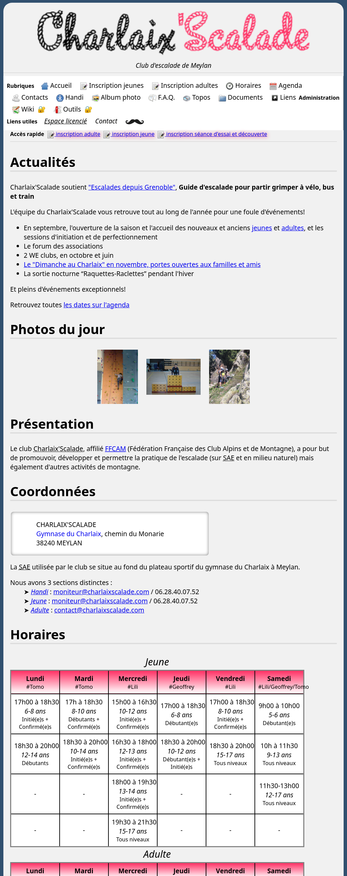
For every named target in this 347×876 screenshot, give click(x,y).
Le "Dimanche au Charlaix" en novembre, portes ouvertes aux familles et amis (142, 264)
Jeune (39, 600)
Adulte (40, 610)
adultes (292, 227)
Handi (39, 591)
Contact (106, 120)
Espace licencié (65, 120)
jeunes (262, 227)
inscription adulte (73, 134)
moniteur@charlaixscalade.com (101, 591)
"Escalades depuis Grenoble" (132, 187)
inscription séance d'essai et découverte (212, 134)
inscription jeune (129, 134)
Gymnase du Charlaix (68, 533)
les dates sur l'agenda (96, 304)
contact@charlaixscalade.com (99, 610)
